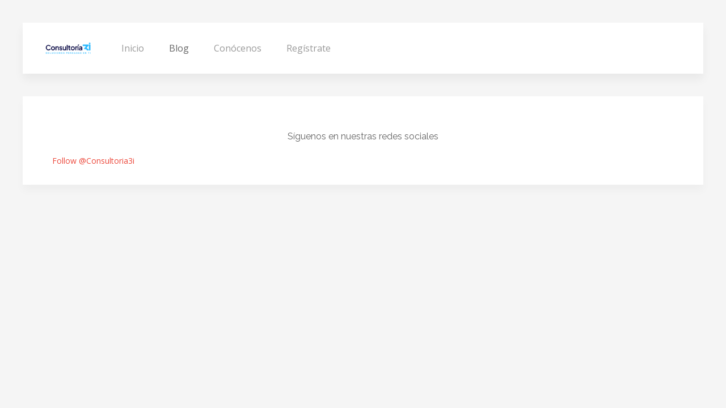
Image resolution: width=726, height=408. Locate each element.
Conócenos (237, 48)
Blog (179, 48)
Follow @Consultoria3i (93, 160)
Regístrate (308, 48)
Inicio (132, 48)
